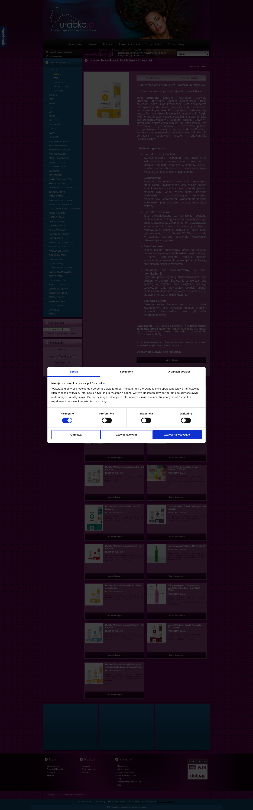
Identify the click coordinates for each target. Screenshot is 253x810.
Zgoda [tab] (74, 371)
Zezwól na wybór (126, 434)
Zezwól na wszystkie (177, 434)
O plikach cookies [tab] (179, 371)
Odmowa (76, 434)
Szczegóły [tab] (126, 371)
